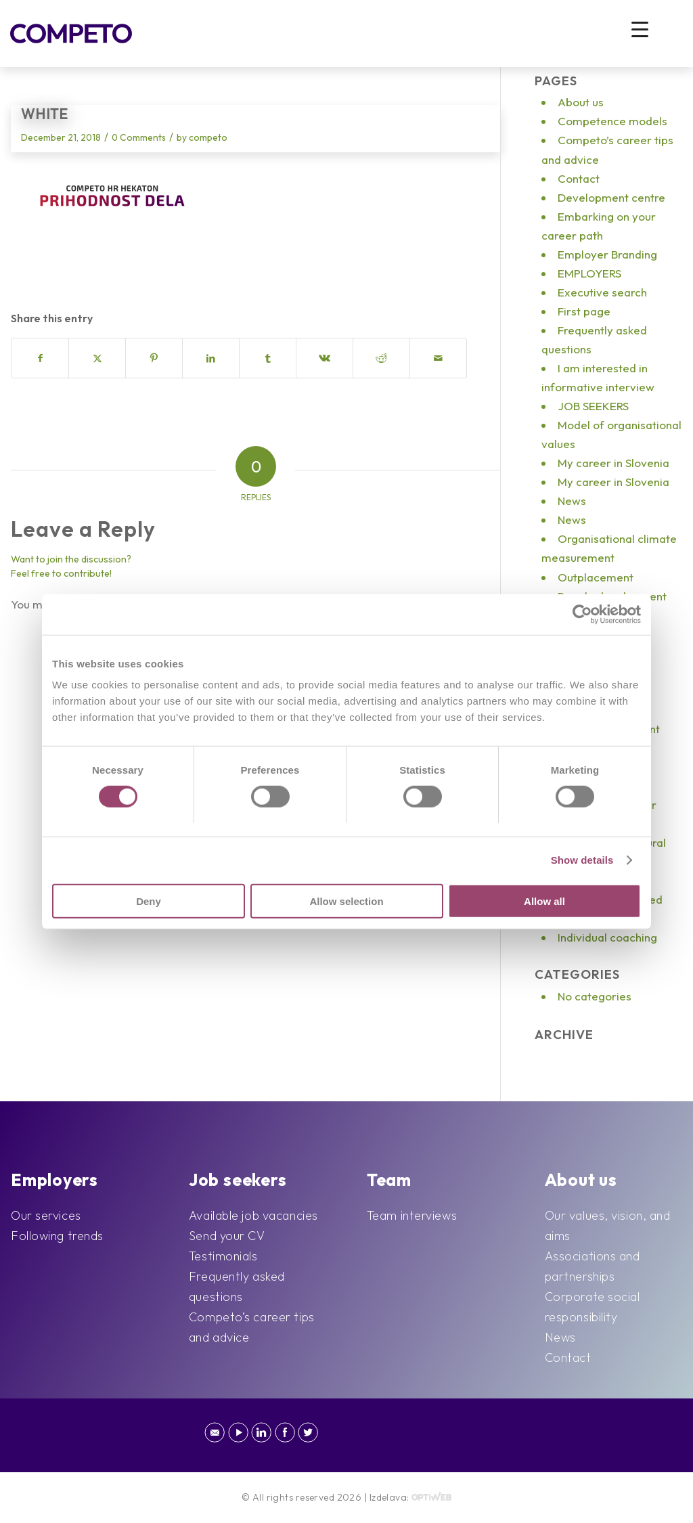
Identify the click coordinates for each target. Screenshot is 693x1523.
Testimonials (223, 1256)
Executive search (602, 292)
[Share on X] (97, 358)
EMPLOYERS (589, 273)
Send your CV (227, 1235)
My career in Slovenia (613, 463)
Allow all (544, 900)
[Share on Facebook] (40, 358)
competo (208, 137)
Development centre (611, 197)
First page (584, 311)
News (572, 500)
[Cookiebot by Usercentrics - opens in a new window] (581, 614)
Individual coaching (607, 937)
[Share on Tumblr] (268, 358)
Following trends (57, 1235)
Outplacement (595, 577)
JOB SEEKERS (593, 406)
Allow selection (346, 900)
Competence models (612, 121)
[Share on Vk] (324, 358)
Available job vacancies (253, 1215)
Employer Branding (607, 254)
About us (581, 102)
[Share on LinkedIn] (211, 358)
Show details (582, 860)
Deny (148, 900)
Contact (579, 178)
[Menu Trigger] (639, 28)
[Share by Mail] (438, 358)
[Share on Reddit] (381, 358)
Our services (46, 1215)
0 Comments (139, 137)
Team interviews (412, 1215)
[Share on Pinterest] (154, 358)
